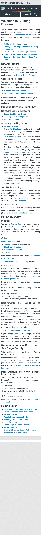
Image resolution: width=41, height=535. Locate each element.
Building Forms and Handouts (16, 420)
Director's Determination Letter (17, 152)
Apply (6, 244)
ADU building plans (12, 137)
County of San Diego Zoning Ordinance (20, 54)
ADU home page (11, 126)
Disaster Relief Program (26, 75)
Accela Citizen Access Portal (16, 417)
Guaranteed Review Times (15, 114)
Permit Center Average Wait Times (18, 412)
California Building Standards (16, 44)
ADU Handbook (15, 129)
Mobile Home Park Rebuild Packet (18, 94)
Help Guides (10, 262)
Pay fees (7, 252)
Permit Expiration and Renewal (17, 425)
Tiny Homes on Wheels (13, 119)
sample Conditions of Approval (19, 330)
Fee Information (10, 422)
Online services (8, 241)
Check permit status (12, 247)
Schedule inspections (13, 250)
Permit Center (17, 224)
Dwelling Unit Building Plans (16, 117)
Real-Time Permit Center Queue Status (20, 409)
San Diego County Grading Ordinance (20, 52)
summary (22, 201)
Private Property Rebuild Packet (17, 90)
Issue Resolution (21, 213)
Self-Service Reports (12, 414)
